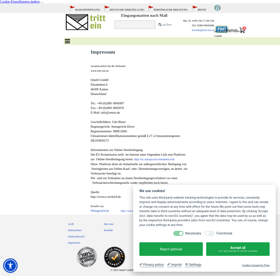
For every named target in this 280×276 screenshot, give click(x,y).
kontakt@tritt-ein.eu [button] (203, 30)
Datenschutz (74, 230)
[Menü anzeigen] (67, 41)
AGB (71, 224)
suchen (167, 24)
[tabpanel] (141, 11)
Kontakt (108, 230)
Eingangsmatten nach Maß (144, 15)
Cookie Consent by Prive (256, 265)
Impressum (74, 242)
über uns (108, 224)
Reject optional (171, 249)
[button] (10, 265)
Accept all (238, 249)
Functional (224, 233)
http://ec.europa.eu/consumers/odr (154, 159)
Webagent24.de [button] (100, 210)
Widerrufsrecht (76, 236)
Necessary (193, 233)
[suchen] (135, 24)
